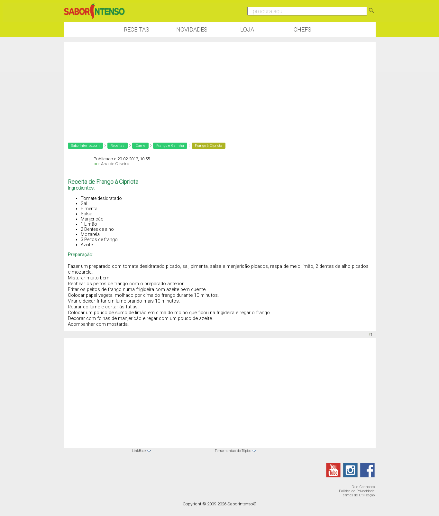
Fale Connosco (363, 487)
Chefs (302, 29)
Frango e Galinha (170, 146)
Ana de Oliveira (115, 163)
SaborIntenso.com (85, 146)
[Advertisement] (220, 87)
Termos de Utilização (358, 495)
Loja (247, 29)
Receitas (136, 29)
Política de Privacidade (357, 491)
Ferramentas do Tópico (233, 451)
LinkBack (139, 451)
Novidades (191, 29)
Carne (140, 146)
